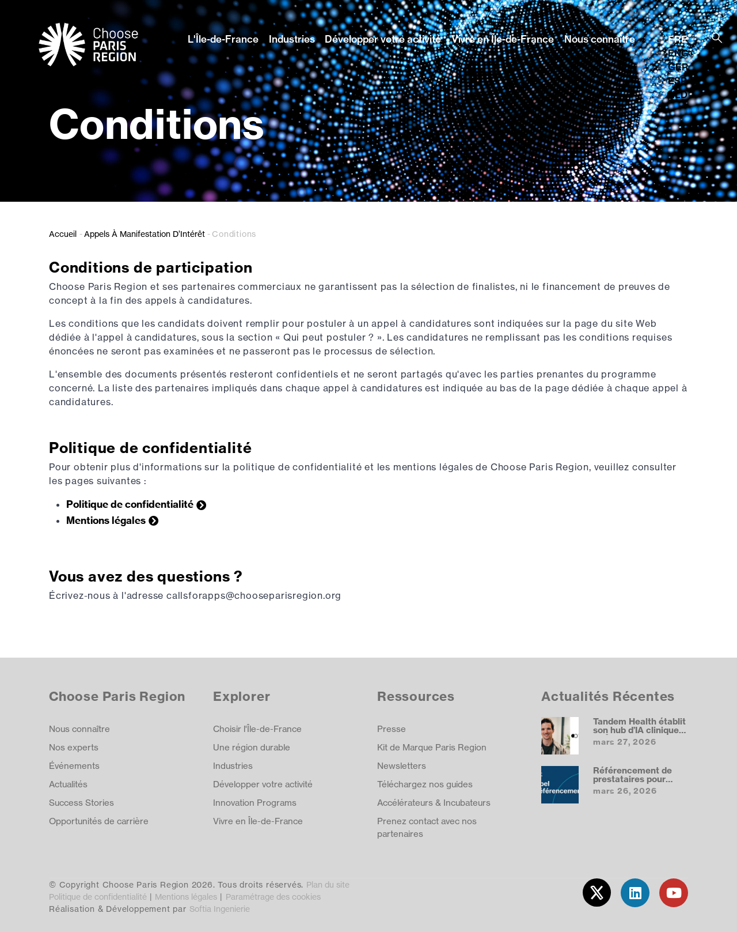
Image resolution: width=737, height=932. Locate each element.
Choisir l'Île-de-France (257, 728)
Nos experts (73, 747)
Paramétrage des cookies (273, 896)
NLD (677, 94)
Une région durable (251, 747)
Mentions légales (106, 520)
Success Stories (81, 802)
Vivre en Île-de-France (502, 39)
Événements (74, 765)
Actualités (68, 784)
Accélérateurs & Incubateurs (434, 802)
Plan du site (327, 884)
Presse (391, 728)
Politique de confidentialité (129, 504)
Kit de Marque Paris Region (432, 747)
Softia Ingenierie (219, 909)
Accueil (63, 234)
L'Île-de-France (223, 39)
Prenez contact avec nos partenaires (427, 827)
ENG (678, 53)
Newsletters (401, 765)
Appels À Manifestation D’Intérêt (144, 234)
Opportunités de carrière (99, 821)
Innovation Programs (255, 802)
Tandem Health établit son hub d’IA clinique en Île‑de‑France (639, 730)
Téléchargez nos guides (425, 784)
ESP (677, 80)
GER (678, 67)
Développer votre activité (383, 39)
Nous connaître (599, 39)
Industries (292, 39)
